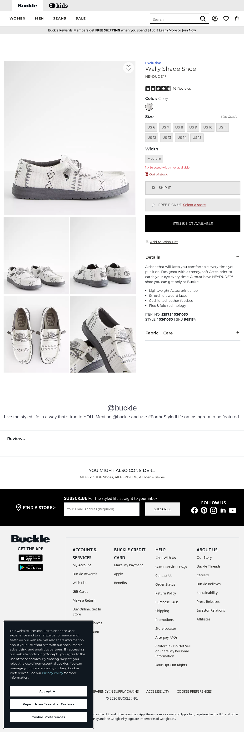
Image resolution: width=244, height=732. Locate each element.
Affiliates (203, 619)
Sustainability (207, 592)
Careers (203, 575)
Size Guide (229, 116)
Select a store (194, 205)
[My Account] (214, 19)
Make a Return (84, 600)
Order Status (165, 584)
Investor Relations (211, 610)
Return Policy (165, 593)
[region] (48, 674)
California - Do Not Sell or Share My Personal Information (173, 651)
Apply (118, 574)
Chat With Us (166, 557)
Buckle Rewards (85, 574)
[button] (17, 19)
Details (192, 257)
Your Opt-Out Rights (171, 665)
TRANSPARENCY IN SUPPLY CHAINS (111, 691)
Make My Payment (128, 565)
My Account (82, 565)
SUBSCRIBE (162, 509)
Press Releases (208, 601)
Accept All (48, 691)
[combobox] (173, 18)
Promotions (164, 619)
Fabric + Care (192, 332)
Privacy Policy (52, 673)
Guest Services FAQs (171, 566)
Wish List (79, 582)
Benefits (120, 582)
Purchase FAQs (167, 602)
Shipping (162, 611)
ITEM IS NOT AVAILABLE (193, 223)
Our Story (204, 557)
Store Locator (165, 628)
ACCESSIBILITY (157, 691)
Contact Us (163, 575)
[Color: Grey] (149, 106)
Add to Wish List (161, 242)
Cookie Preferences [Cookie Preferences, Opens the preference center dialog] (48, 717)
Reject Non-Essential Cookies (48, 704)
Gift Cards (80, 591)
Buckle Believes (209, 584)
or (170, 30)
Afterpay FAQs (166, 637)
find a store (39, 507)
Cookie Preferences (194, 691)
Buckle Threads (208, 566)
